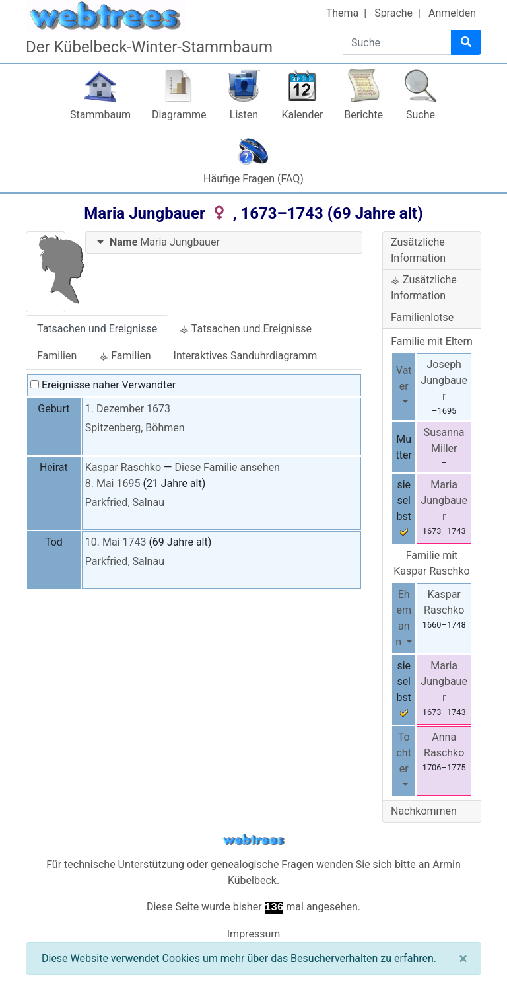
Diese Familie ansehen (227, 467)
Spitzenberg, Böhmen (135, 428)
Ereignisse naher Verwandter (103, 385)
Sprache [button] (393, 13)
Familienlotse (422, 317)
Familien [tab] (57, 355)
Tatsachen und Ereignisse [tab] (97, 328)
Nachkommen (424, 811)
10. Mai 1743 (116, 542)
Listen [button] (244, 114)
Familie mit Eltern (432, 341)
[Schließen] (463, 958)
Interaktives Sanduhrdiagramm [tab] (246, 355)
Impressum (254, 934)
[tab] (224, 243)
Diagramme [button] (179, 114)
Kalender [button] (302, 114)
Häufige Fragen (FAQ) (253, 178)
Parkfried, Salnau (124, 502)
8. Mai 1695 (113, 483)
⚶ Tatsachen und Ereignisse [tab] (246, 328)
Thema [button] (342, 13)
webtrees (253, 840)
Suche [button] (420, 114)
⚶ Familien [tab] (125, 355)
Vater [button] (404, 378)
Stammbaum (100, 114)
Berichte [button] (363, 114)
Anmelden (452, 13)
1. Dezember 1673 (127, 408)
